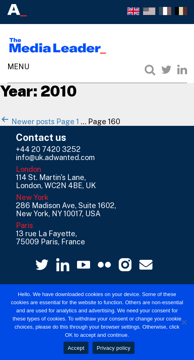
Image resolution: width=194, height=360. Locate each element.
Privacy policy (113, 348)
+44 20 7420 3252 (48, 149)
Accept (76, 348)
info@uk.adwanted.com (55, 157)
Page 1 (67, 121)
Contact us (41, 137)
